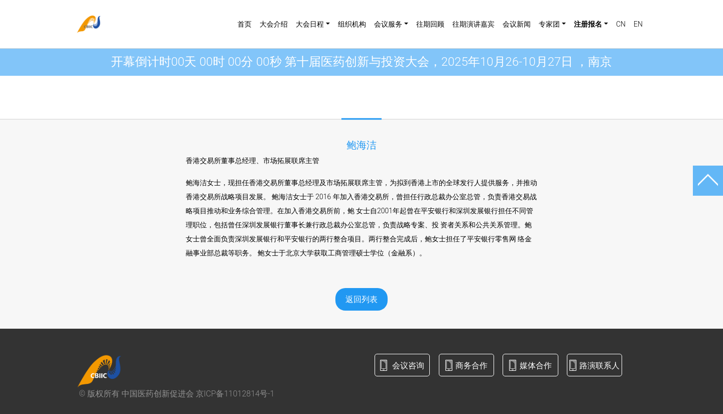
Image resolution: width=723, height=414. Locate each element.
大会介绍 (274, 24)
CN (621, 24)
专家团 (549, 24)
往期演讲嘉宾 (473, 24)
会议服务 (388, 24)
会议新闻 (517, 24)
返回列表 (361, 299)
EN (638, 24)
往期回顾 (430, 24)
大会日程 (310, 24)
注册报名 (588, 24)
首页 (244, 24)
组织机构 (352, 24)
